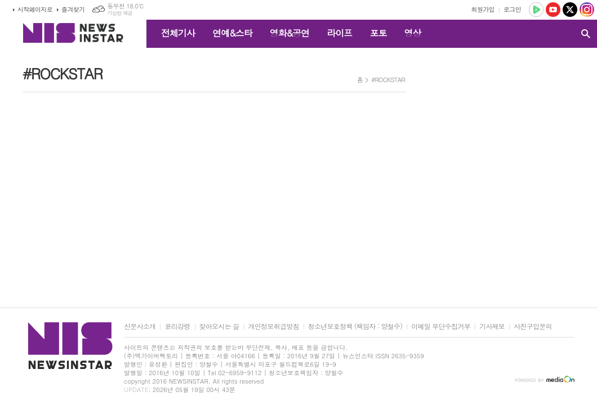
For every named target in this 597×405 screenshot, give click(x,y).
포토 (377, 32)
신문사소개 (139, 326)
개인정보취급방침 (273, 326)
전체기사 (178, 32)
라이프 (339, 32)
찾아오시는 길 (219, 326)
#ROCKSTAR (388, 79)
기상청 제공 (119, 13)
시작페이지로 (34, 9)
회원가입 (482, 9)
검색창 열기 (585, 34)
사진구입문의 (533, 326)
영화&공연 (290, 32)
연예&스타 (232, 32)
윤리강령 (177, 326)
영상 (412, 32)
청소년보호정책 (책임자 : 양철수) (355, 326)
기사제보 (492, 326)
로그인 (512, 9)
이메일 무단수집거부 (440, 326)
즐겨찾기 (72, 9)
